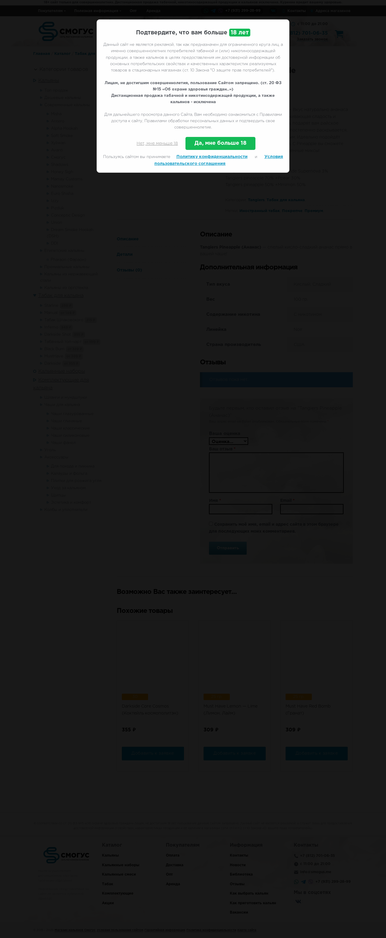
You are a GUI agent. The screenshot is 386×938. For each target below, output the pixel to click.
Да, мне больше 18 (220, 143)
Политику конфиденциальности (212, 157)
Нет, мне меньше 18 (157, 143)
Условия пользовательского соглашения (218, 160)
